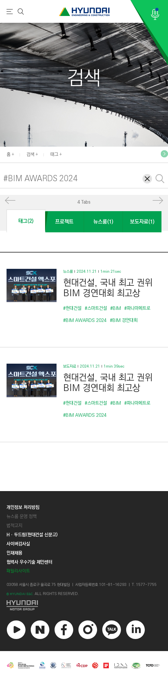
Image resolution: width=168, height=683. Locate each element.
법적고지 (14, 525)
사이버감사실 (18, 543)
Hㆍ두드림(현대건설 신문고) (32, 534)
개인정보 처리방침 (23, 507)
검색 (30, 154)
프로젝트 (64, 222)
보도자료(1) (142, 222)
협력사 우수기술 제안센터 (29, 562)
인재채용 (14, 553)
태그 (54, 154)
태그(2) (25, 221)
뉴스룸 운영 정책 (22, 516)
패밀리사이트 (18, 571)
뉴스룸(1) (103, 222)
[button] (164, 153)
